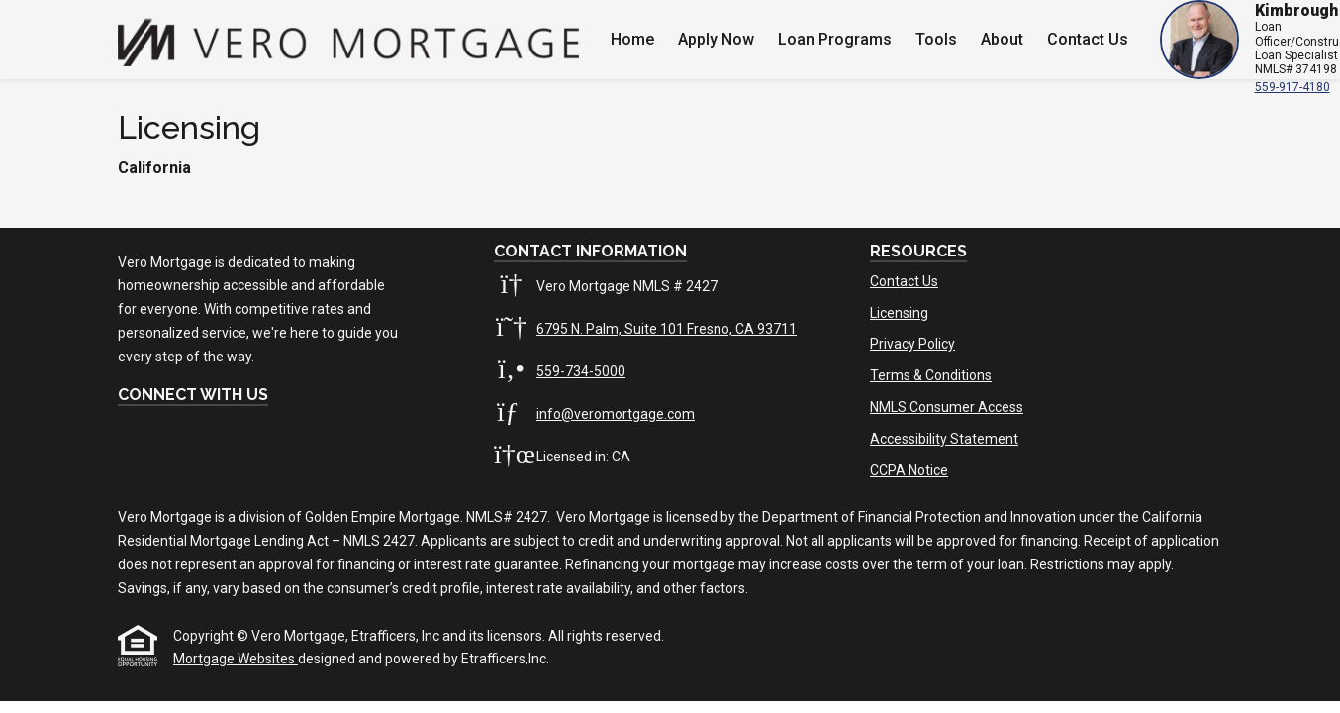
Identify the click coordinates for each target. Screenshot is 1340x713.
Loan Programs (835, 39)
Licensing (899, 313)
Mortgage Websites (235, 658)
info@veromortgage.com (615, 414)
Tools (936, 39)
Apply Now (716, 39)
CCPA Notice (909, 470)
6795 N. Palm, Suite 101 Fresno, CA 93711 (666, 329)
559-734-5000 (580, 371)
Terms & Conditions (931, 375)
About (1002, 39)
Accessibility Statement (944, 439)
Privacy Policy (912, 344)
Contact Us (1087, 39)
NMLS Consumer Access (946, 407)
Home (632, 39)
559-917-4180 (1292, 87)
